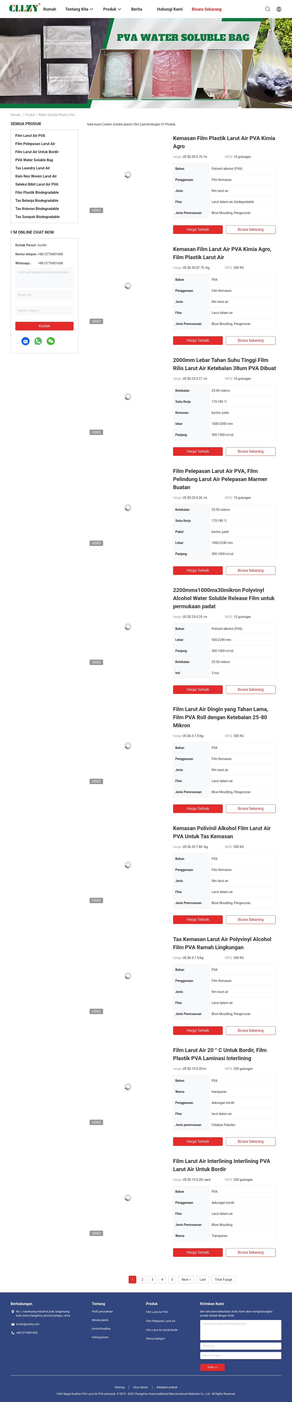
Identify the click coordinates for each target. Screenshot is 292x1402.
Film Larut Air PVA (30, 136)
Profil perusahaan (102, 1311)
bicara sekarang (251, 229)
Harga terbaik (198, 229)
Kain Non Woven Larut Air (36, 176)
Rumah (16, 115)
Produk (30, 115)
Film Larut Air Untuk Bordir (37, 152)
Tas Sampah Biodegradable (37, 217)
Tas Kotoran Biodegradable (37, 209)
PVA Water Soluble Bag (34, 160)
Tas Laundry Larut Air (32, 168)
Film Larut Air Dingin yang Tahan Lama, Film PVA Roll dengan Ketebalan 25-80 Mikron (220, 717)
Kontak (44, 326)
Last (203, 1279)
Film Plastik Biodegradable (37, 192)
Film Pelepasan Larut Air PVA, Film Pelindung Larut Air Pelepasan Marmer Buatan (220, 479)
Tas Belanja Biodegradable (36, 200)
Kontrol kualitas (101, 1328)
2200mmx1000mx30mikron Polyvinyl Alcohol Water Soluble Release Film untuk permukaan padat (224, 598)
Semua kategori (155, 1338)
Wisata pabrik (100, 1320)
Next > (186, 1279)
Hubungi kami (100, 1337)
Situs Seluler (140, 1387)
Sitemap (120, 1387)
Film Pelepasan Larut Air (35, 144)
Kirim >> (212, 1367)
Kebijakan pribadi (167, 1387)
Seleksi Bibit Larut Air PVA (36, 184)
